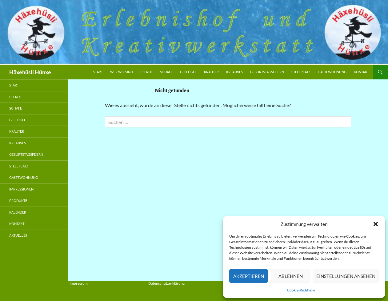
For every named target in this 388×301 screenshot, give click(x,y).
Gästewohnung (332, 72)
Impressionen (21, 189)
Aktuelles (18, 235)
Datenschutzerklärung (166, 283)
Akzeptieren (248, 276)
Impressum (79, 283)
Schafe (166, 72)
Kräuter (211, 72)
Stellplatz (300, 72)
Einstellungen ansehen (345, 276)
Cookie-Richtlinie (301, 290)
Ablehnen (290, 276)
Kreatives (234, 72)
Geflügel (188, 72)
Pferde (146, 72)
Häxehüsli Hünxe (30, 72)
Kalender (17, 212)
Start (98, 72)
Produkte (18, 201)
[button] (376, 224)
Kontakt (361, 72)
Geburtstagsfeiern (267, 72)
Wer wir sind (121, 72)
